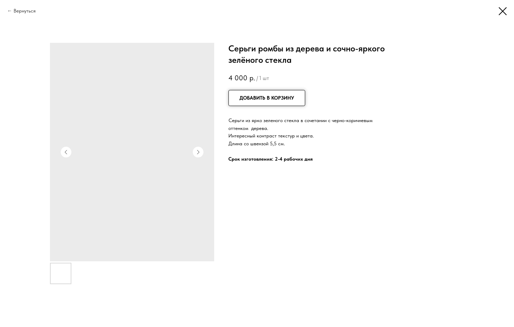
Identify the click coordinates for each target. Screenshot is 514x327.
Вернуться (25, 11)
